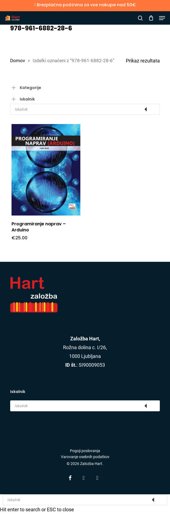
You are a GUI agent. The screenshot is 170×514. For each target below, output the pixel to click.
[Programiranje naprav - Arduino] (46, 170)
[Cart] (151, 18)
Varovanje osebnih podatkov (85, 457)
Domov (17, 60)
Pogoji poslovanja (85, 451)
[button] (162, 18)
